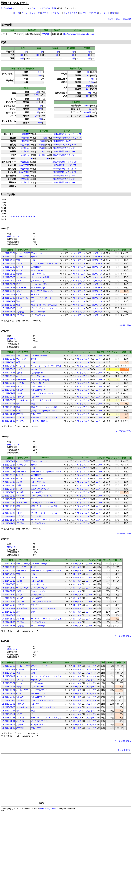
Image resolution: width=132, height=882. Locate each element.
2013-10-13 (10, 509)
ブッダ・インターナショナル (44, 308)
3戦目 (42, 141)
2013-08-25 (10, 496)
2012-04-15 (10, 362)
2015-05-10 (10, 680)
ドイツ (19, 284)
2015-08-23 (10, 700)
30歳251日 (24, 169)
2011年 (5, 228)
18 (3, 312)
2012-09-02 (10, 393)
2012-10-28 (10, 410)
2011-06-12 (10, 274)
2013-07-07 (10, 489)
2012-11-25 (10, 421)
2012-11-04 (10, 414)
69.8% (87, 105)
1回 (37, 92)
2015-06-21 (10, 690)
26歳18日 (25, 138)
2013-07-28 (10, 492)
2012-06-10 (10, 376)
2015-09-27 (10, 711)
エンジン (83, 13)
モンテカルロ (37, 270)
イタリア (20, 294)
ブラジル (20, 315)
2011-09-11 (10, 294)
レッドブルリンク (39, 588)
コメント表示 (114, 19)
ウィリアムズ (79, 253)
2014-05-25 (10, 581)
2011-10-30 (10, 308)
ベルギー (20, 291)
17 (3, 308)
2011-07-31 (10, 288)
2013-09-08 (10, 499)
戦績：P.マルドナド (15, 3)
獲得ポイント (13, 236)
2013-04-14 (10, 468)
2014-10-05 (10, 612)
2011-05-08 (10, 263)
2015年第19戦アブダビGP (64, 162)
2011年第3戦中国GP (61, 141)
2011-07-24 (10, 284)
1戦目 (44, 138)
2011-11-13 (10, 312)
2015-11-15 (10, 724)
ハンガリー (21, 288)
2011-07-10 (10, 281)
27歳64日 (25, 155)
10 (3, 284)
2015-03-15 (10, 666)
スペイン (20, 267)
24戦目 (42, 148)
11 (3, 288)
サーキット (104, 13)
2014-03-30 (10, 567)
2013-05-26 (10, 478)
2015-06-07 (10, 687)
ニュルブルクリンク (40, 284)
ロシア (19, 615)
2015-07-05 (10, 693)
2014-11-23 (10, 626)
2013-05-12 (10, 475)
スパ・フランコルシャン (42, 291)
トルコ (19, 263)
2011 (13, 216)
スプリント (46, 13)
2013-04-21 (10, 472)
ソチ (33, 615)
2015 (33, 216)
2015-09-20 (10, 707)
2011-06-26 (10, 277)
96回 (22, 55)
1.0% (36, 95)
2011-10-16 (10, 305)
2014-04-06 (10, 570)
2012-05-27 (10, 373)
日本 (18, 301)
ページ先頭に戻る (123, 325)
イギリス (20, 281)
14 (3, 298)
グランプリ (93, 13)
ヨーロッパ (21, 277)
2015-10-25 (10, 718)
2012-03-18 (10, 355)
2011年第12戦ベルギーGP (64, 145)
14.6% (87, 89)
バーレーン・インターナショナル (46, 366)
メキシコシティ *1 (39, 721)
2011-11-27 (10, 315)
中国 (18, 260)
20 (3, 421)
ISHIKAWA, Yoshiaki (48, 809)
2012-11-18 (10, 417)
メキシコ (20, 721)
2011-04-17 (10, 260)
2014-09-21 (10, 608)
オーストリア (22, 588)
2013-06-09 (10, 482)
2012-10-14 (10, 407)
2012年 (5, 330)
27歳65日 (25, 148)
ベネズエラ (46, 34)
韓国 (18, 305)
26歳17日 (25, 134)
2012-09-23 (10, 400)
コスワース (97, 253)
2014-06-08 (10, 584)
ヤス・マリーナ (38, 312)
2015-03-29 (10, 669)
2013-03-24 (10, 465)
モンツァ (35, 294)
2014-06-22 (10, 588)
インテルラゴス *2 (39, 724)
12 (3, 291)
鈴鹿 (33, 301)
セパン (34, 257)
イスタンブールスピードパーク (45, 263)
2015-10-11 (10, 714)
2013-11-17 (10, 520)
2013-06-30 (10, 485)
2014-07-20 (10, 595)
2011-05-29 (10, 270)
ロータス (77, 564)
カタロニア (36, 267)
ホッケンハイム (38, 386)
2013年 (5, 436)
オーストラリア (23, 253)
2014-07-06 (10, 591)
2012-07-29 (10, 390)
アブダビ (20, 312)
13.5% (87, 96)
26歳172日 (24, 145)
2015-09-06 (10, 704)
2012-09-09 (10, 397)
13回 (89, 93)
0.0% (38, 75)
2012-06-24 (10, 379)
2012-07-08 (10, 383)
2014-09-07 (10, 605)
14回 (88, 86)
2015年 (5, 641)
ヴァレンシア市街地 (40, 277)
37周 (88, 116)
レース (17, 13)
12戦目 (42, 145)
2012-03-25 (10, 359)
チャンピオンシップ (30, 13)
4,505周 (87, 112)
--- (31, 158)
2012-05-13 (10, 369)
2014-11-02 (10, 619)
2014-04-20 (10, 574)
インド (19, 308)
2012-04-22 (10, 366)
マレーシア (21, 257)
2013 (23, 216)
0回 (25, 52)
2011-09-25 (10, 298)
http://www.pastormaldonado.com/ (78, 34)
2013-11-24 (10, 523)
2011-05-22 (10, 267)
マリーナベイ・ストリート (43, 298)
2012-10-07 (10, 404)
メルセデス (91, 666)
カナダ (19, 274)
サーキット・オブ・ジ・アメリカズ (47, 417)
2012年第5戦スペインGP (63, 148)
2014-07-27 (10, 598)
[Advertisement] (70, 780)
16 (3, 305)
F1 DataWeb (6, 8)
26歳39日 (25, 141)
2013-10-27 (10, 513)
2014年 (5, 539)
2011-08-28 (10, 291)
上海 (33, 260)
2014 (28, 216)
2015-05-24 (10, 683)
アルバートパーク (39, 253)
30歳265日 (24, 162)
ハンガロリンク (38, 288)
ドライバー (34, 8)
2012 (18, 216)
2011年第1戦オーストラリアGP (67, 134)
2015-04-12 (10, 673)
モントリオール (38, 274)
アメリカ (20, 417)
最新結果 (127, 19)
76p (89, 109)
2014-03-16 (10, 564)
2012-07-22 (10, 386)
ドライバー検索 (49, 8)
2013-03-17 (10, 461)
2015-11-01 (10, 721)
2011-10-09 (10, 301)
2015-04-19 (10, 676)
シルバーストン (38, 281)
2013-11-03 (10, 516)
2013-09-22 (10, 503)
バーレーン (21, 366)
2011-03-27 (10, 253)
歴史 (113, 13)
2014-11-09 (10, 622)
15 (3, 301)
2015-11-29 (10, 728)
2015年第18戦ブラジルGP (64, 169)
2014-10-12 (10, 615)
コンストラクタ (70, 13)
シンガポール (22, 298)
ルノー (99, 355)
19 (3, 315)
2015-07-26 (10, 697)
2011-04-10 (10, 257)
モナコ (19, 270)
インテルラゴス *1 (39, 315)
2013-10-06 (10, 506)
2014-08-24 (10, 601)
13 (3, 294)
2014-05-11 (10, 577)
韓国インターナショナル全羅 (44, 305)
